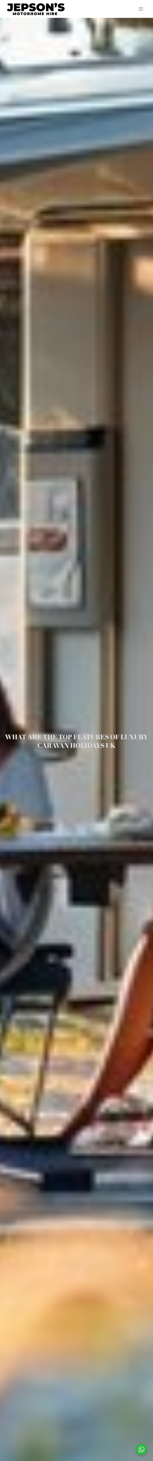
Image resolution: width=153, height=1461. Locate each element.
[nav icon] (141, 9)
